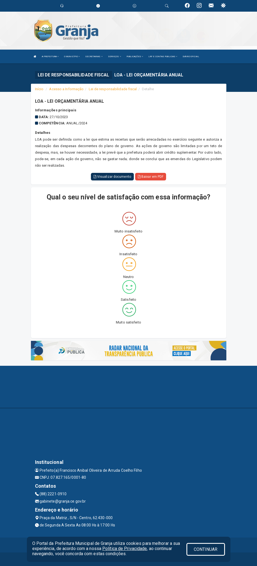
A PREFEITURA (50, 56)
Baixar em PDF (151, 177)
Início (39, 89)
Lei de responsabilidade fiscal (113, 89)
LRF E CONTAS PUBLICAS (162, 56)
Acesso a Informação (66, 89)
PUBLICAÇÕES (134, 56)
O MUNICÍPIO (72, 56)
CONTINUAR (206, 549)
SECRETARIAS (93, 56)
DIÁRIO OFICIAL (191, 56)
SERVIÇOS (114, 56)
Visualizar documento (112, 177)
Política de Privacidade (124, 548)
